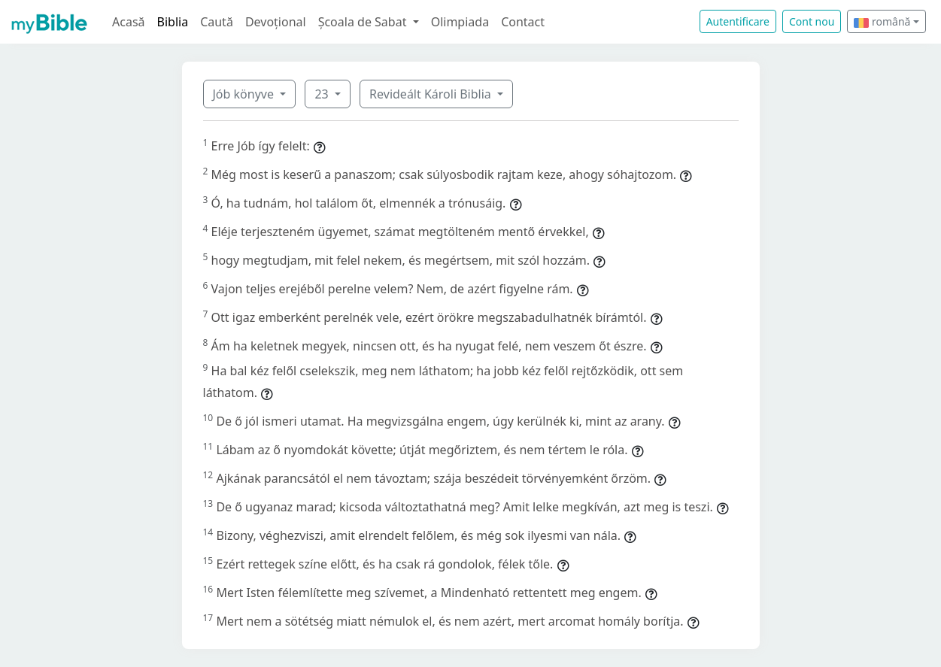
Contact (523, 22)
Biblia (173, 22)
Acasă (128, 22)
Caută (216, 22)
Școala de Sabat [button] (364, 22)
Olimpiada (460, 22)
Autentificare (737, 21)
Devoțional (275, 22)
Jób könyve (245, 94)
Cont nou (811, 21)
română (882, 21)
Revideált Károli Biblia (431, 94)
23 (322, 94)
